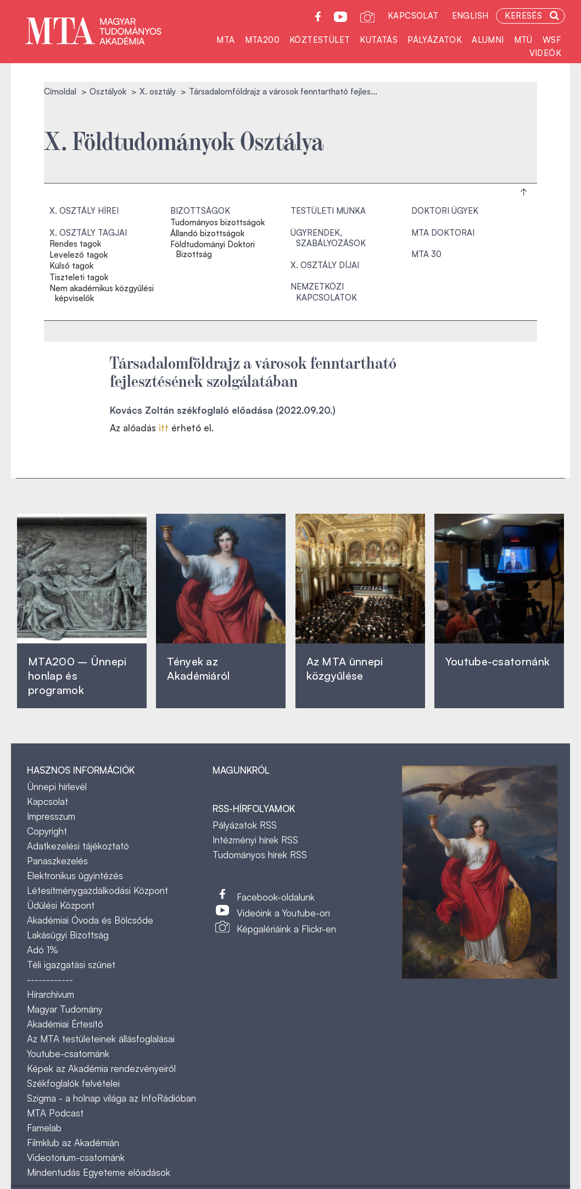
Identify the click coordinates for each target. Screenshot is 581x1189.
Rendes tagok (75, 244)
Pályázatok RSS (245, 825)
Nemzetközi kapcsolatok (323, 292)
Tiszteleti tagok (78, 277)
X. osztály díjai (324, 265)
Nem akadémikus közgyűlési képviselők (101, 293)
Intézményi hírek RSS (255, 840)
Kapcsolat (413, 15)
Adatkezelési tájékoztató (78, 846)
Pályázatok (434, 40)
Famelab (44, 1128)
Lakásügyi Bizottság (68, 935)
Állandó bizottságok (207, 233)
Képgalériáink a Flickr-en (286, 929)
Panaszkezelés (57, 860)
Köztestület (319, 40)
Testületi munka (328, 210)
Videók (545, 53)
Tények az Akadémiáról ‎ (198, 668)
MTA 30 (426, 254)
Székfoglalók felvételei (73, 1083)
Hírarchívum (50, 994)
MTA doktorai (442, 232)
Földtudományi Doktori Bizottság (212, 249)
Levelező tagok (78, 255)
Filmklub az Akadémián (73, 1142)
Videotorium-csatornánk (76, 1157)
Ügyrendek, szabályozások (328, 238)
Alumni (488, 40)
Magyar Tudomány (65, 1009)
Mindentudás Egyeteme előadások (98, 1172)
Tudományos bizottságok (217, 222)
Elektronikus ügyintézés (75, 875)
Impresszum (51, 816)
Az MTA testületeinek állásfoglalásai (101, 1038)
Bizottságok (200, 210)
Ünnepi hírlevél (57, 786)
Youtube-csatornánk (68, 1053)
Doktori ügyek (444, 210)
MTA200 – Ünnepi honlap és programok (77, 675)
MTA (225, 40)
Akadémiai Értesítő (65, 1024)
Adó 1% (42, 949)
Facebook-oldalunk (276, 897)
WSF (552, 40)
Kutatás (379, 40)
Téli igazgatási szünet (71, 964)
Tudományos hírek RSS (260, 854)
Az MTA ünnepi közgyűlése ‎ (344, 668)
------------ (50, 979)
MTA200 (262, 40)
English (470, 15)
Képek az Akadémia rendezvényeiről (101, 1068)
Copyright (47, 831)
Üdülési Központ (60, 905)
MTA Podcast (55, 1113)
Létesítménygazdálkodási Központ (97, 890)
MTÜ (523, 40)
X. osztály (157, 91)
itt (164, 428)
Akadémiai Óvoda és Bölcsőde (90, 920)
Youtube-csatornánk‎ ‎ (497, 661)
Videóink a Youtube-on (283, 913)
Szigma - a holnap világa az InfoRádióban (111, 1098)
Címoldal (60, 91)
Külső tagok (71, 266)
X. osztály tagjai (88, 232)
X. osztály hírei (84, 210)
